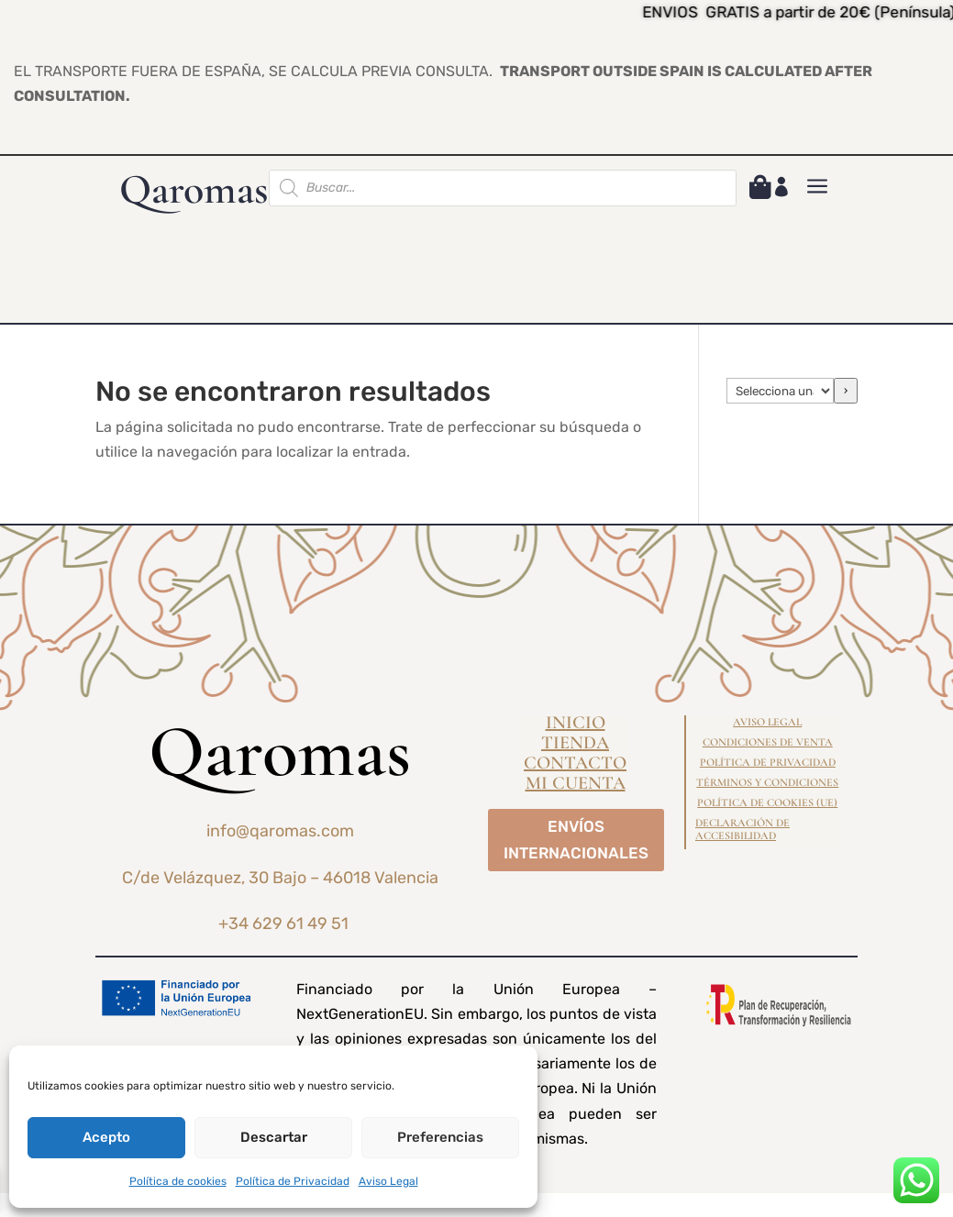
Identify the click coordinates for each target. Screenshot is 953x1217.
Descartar (273, 1137)
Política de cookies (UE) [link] (767, 802)
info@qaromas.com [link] (280, 831)
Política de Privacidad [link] (292, 1181)
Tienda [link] (575, 745)
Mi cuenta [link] (576, 785)
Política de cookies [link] (178, 1181)
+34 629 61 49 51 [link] (283, 923)
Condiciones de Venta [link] (768, 742)
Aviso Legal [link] (388, 1181)
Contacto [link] (575, 765)
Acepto (106, 1137)
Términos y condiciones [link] (767, 782)
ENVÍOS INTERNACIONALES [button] (576, 839)
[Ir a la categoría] (846, 391)
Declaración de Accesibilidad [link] (742, 829)
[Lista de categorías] (780, 391)
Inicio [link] (575, 725)
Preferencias (440, 1137)
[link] (760, 190)
